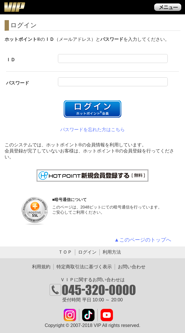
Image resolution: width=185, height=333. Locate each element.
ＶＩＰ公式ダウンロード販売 (14, 7)
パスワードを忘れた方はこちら (92, 129)
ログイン (87, 252)
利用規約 (41, 266)
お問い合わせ (132, 266)
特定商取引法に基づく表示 (84, 266)
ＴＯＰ (65, 252)
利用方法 (112, 252)
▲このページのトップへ (142, 240)
